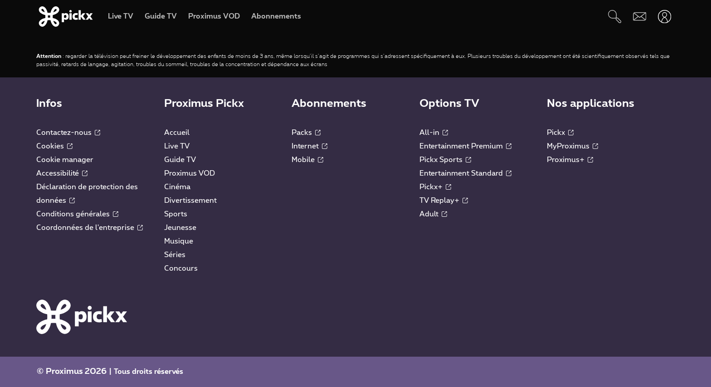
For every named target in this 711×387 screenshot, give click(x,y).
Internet (309, 146)
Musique (178, 241)
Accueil (177, 132)
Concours (181, 268)
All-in (433, 132)
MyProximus (572, 146)
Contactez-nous (68, 132)
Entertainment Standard (465, 173)
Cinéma (177, 187)
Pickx (560, 132)
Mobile (307, 159)
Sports (175, 214)
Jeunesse (180, 227)
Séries (174, 254)
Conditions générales (77, 214)
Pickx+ (435, 187)
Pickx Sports (445, 159)
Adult (433, 214)
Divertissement (190, 200)
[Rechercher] (614, 16)
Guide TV (180, 159)
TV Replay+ (443, 200)
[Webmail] (639, 16)
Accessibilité (62, 173)
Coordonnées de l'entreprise (89, 227)
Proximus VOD (189, 173)
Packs (306, 132)
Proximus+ (570, 159)
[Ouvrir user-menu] (664, 16)
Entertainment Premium (465, 146)
